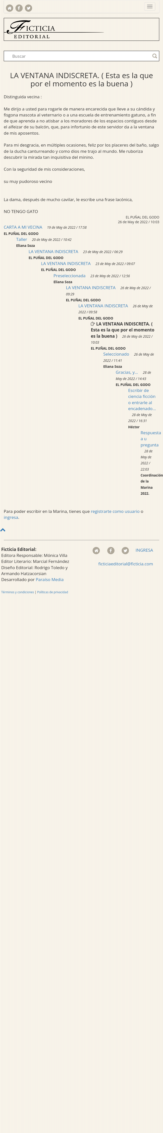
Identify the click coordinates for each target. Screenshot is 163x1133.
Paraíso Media (50, 579)
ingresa (11, 517)
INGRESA (144, 550)
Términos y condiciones (17, 592)
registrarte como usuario (115, 511)
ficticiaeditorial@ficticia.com (125, 564)
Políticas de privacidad (52, 592)
